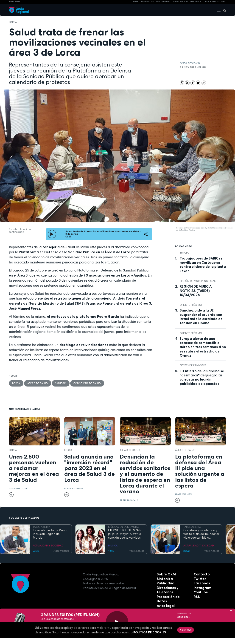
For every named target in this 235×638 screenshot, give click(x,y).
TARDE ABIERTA (41, 526)
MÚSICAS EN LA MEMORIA (123, 526)
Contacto (201, 574)
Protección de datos (172, 597)
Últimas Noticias (180, 2)
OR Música (183, 617)
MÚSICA (113, 545)
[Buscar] (223, 10)
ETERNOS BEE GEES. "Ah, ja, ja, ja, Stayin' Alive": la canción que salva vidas (124, 534)
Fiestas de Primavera (193, 365)
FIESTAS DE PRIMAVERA (161, 2)
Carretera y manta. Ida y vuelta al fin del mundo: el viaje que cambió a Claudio (201, 534)
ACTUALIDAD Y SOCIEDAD (48, 545)
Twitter (199, 579)
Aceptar (185, 629)
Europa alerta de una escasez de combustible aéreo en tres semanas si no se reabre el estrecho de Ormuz (203, 347)
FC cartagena (209, 2)
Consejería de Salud (86, 383)
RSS (196, 597)
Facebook (201, 583)
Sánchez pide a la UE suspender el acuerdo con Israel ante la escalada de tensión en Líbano (201, 316)
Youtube (200, 592)
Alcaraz (221, 2)
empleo (184, 252)
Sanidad (60, 383)
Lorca (13, 22)
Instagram (202, 588)
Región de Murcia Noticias (197, 281)
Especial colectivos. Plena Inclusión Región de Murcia (50, 534)
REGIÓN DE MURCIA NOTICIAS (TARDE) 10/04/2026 (196, 290)
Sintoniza (164, 579)
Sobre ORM (165, 574)
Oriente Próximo (141, 2)
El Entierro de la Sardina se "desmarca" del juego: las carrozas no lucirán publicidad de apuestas (202, 377)
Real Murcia (195, 2)
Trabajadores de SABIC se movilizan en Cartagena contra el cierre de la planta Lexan (203, 264)
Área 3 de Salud (37, 383)
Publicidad (165, 583)
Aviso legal (165, 601)
